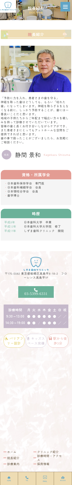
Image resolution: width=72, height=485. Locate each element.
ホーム (12, 452)
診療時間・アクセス (49, 458)
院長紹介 (13, 458)
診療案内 (13, 464)
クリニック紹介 (48, 452)
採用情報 (43, 464)
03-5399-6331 (36, 292)
